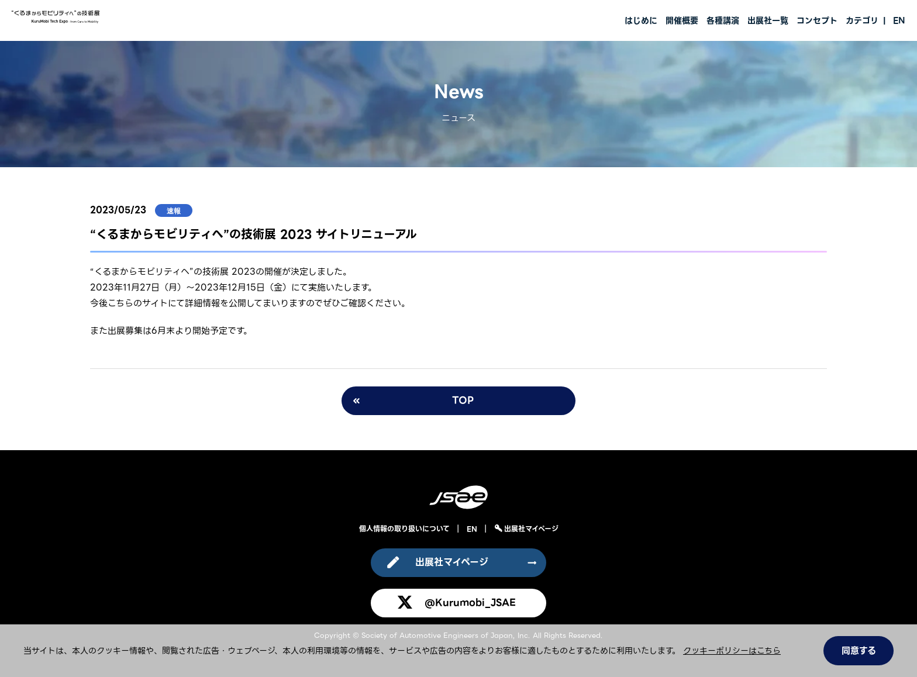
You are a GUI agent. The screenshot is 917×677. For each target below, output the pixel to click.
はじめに (641, 20)
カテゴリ (862, 20)
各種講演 (722, 20)
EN (899, 20)
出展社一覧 (767, 20)
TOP (463, 400)
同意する (859, 651)
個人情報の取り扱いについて (404, 528)
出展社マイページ (530, 528)
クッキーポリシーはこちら (732, 650)
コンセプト (817, 20)
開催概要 (682, 20)
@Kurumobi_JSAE (470, 602)
